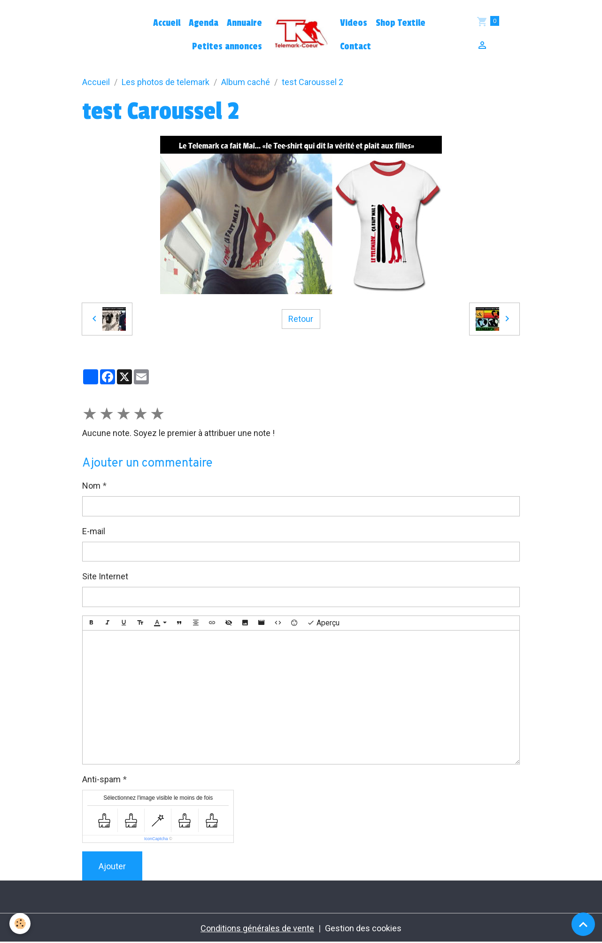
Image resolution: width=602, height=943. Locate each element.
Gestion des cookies (363, 928)
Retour (300, 319)
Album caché (245, 82)
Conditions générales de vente (257, 928)
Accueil (166, 23)
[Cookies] (20, 923)
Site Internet (105, 576)
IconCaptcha (156, 838)
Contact (355, 46)
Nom (91, 486)
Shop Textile (400, 23)
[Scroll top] (583, 924)
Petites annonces (227, 46)
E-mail (93, 531)
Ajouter (112, 866)
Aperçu (323, 623)
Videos (353, 23)
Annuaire (244, 23)
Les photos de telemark (165, 82)
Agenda (203, 23)
